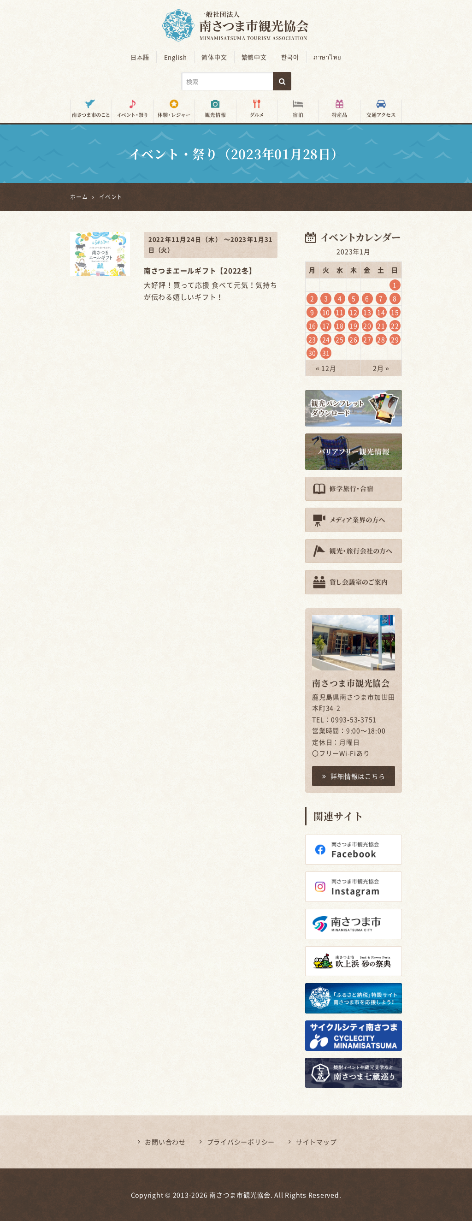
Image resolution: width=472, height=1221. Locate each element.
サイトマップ (316, 1141)
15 (395, 312)
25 (340, 339)
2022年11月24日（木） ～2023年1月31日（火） (210, 244)
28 (381, 339)
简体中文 (214, 57)
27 (367, 339)
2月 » (381, 368)
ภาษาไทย (327, 57)
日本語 (140, 57)
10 (326, 312)
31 (326, 352)
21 (381, 325)
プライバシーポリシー (241, 1141)
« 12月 (326, 368)
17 (326, 325)
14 (381, 312)
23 (312, 339)
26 (353, 339)
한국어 (290, 57)
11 (340, 312)
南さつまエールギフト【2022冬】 (200, 271)
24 (326, 339)
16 (312, 325)
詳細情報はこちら (353, 776)
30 (312, 352)
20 (367, 325)
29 (395, 339)
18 (340, 325)
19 (353, 325)
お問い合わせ (165, 1141)
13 (367, 312)
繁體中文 (254, 57)
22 (395, 325)
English (175, 57)
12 (353, 312)
